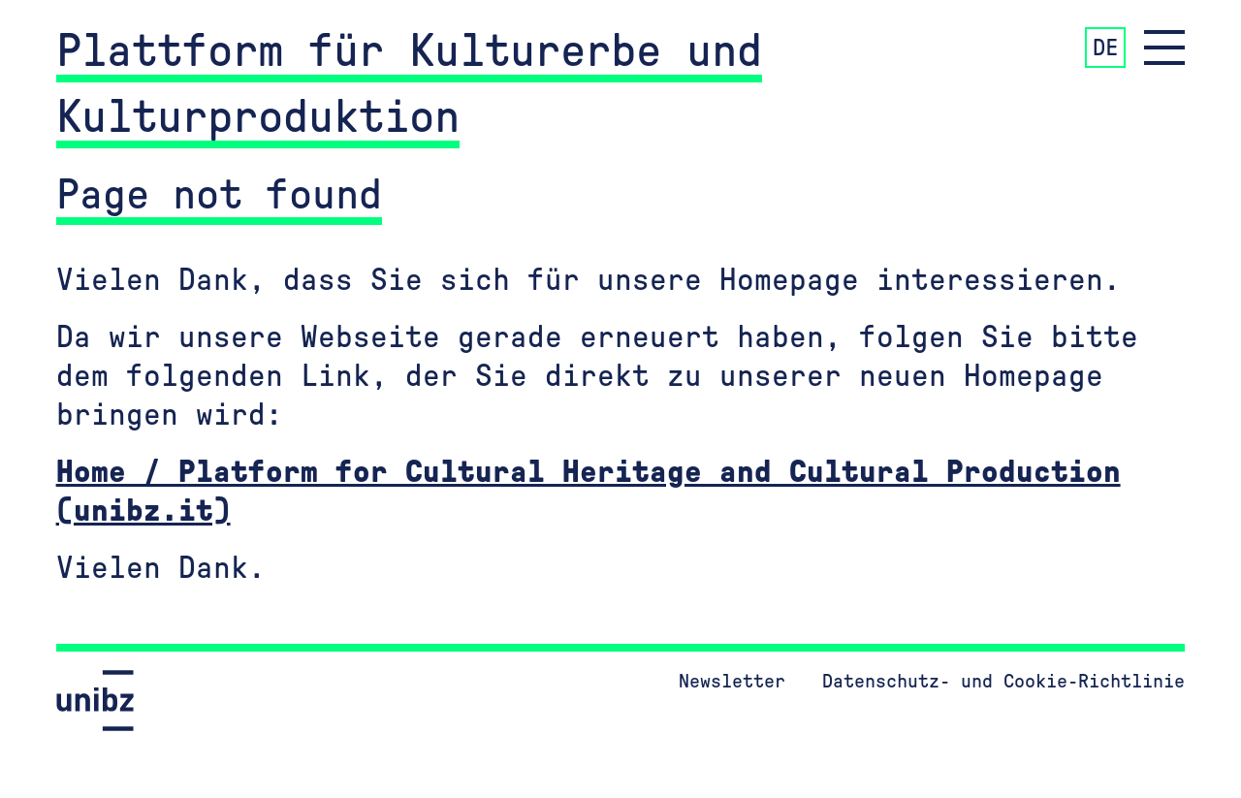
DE (1105, 48)
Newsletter (732, 681)
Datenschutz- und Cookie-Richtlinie (1003, 681)
